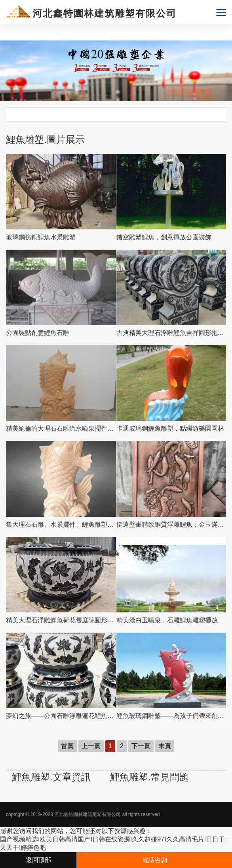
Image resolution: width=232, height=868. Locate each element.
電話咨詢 (154, 859)
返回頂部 (38, 859)
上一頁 (91, 746)
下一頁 (140, 746)
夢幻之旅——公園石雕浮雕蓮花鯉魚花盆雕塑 (61, 715)
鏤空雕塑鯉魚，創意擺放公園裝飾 (163, 237)
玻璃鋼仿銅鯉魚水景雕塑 (41, 237)
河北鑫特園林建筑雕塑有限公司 (87, 814)
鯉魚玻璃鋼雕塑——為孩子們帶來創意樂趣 (171, 715)
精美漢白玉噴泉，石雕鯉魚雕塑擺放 (167, 620)
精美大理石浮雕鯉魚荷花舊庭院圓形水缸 (61, 620)
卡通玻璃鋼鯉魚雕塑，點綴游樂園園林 (170, 428)
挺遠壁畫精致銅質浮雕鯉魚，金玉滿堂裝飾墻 (171, 524)
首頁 (67, 746)
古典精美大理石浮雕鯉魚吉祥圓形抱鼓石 (171, 332)
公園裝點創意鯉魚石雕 (37, 332)
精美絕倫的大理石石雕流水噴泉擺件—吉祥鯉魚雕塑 (61, 428)
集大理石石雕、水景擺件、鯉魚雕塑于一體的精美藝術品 (61, 524)
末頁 (164, 746)
